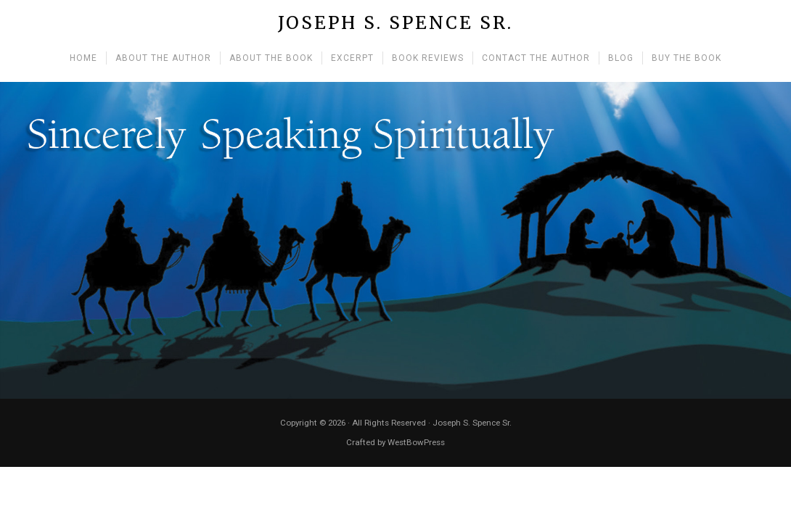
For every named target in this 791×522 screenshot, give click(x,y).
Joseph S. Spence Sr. (395, 23)
